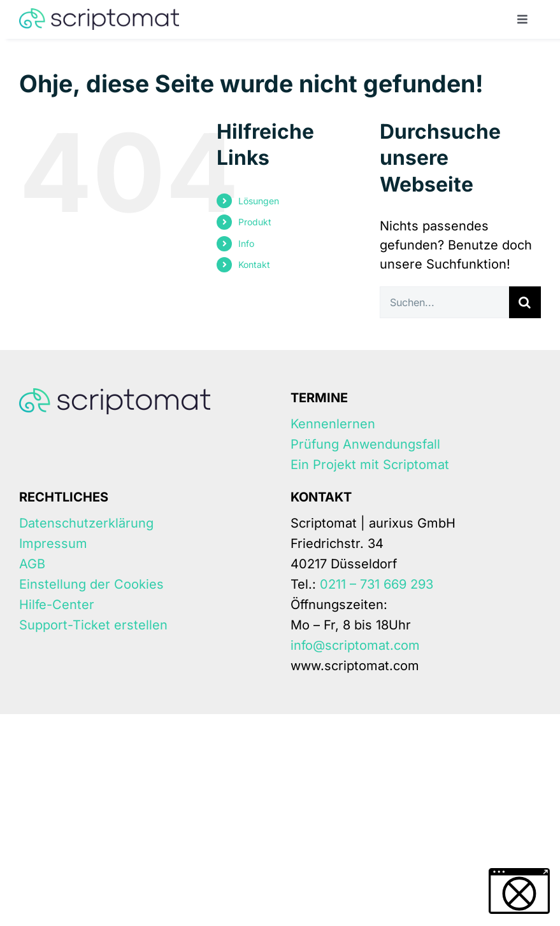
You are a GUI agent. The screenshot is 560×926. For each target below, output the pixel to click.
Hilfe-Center (56, 604)
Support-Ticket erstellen (93, 625)
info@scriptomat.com (355, 645)
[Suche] (525, 302)
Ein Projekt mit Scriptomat (370, 464)
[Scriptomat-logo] (99, 14)
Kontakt (254, 264)
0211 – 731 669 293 (376, 584)
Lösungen (258, 200)
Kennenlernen (333, 423)
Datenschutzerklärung (86, 523)
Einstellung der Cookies (91, 584)
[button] (519, 891)
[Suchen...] (444, 302)
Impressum (53, 543)
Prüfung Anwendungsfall (365, 444)
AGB (32, 564)
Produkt (254, 221)
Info (246, 243)
